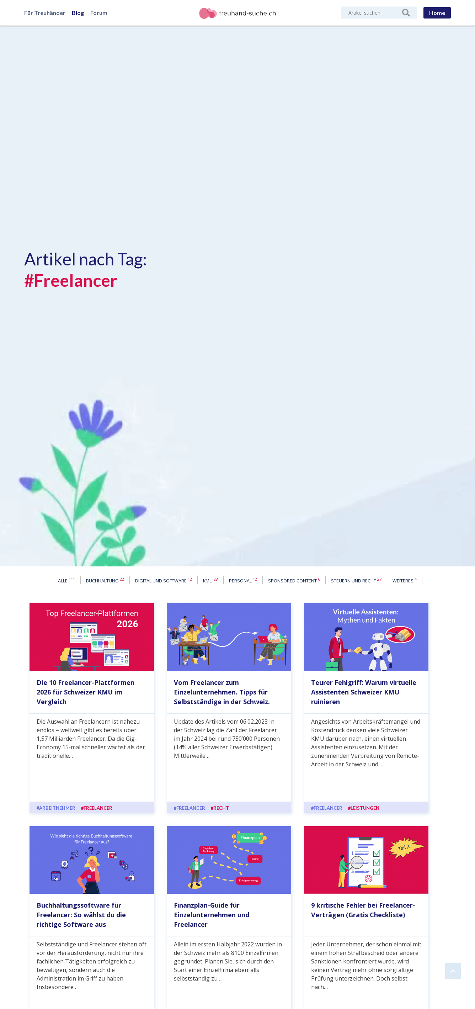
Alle (66, 580)
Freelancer (98, 808)
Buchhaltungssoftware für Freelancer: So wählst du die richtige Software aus (81, 915)
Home (437, 12)
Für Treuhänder (44, 12)
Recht (221, 808)
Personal (243, 580)
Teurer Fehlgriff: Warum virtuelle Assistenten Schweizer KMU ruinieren (363, 692)
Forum (98, 12)
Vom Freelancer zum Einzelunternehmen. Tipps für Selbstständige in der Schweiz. (222, 692)
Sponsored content (294, 580)
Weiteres (405, 580)
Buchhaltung (105, 580)
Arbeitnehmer (57, 808)
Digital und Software (163, 580)
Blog (78, 12)
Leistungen (365, 808)
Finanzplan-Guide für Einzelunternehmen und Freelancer (211, 915)
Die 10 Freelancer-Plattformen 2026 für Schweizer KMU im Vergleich (85, 692)
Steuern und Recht (356, 580)
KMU (210, 580)
